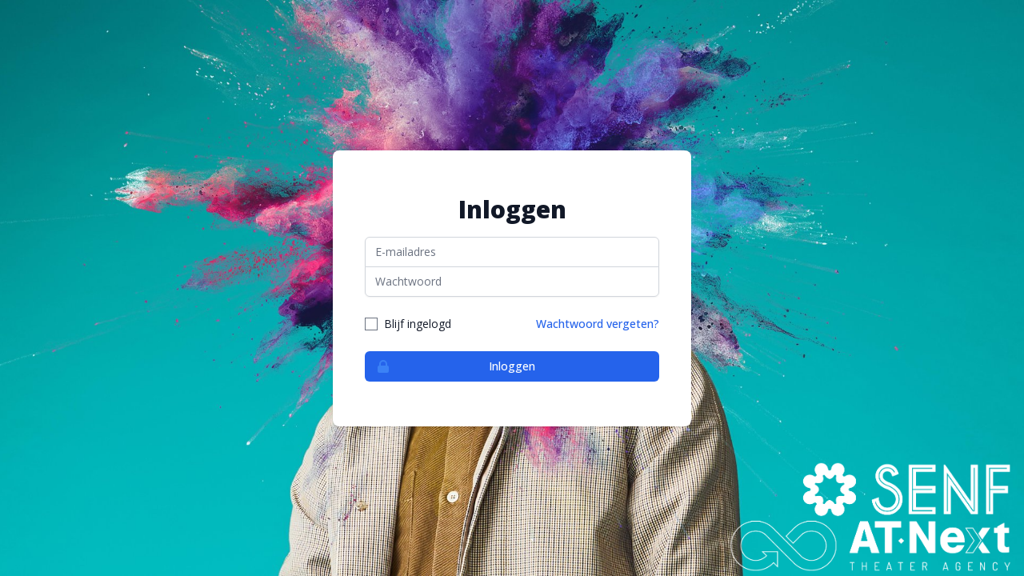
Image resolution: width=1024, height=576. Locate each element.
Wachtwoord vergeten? (597, 323)
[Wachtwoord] (512, 281)
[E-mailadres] (512, 252)
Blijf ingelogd (417, 323)
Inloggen (450, 366)
